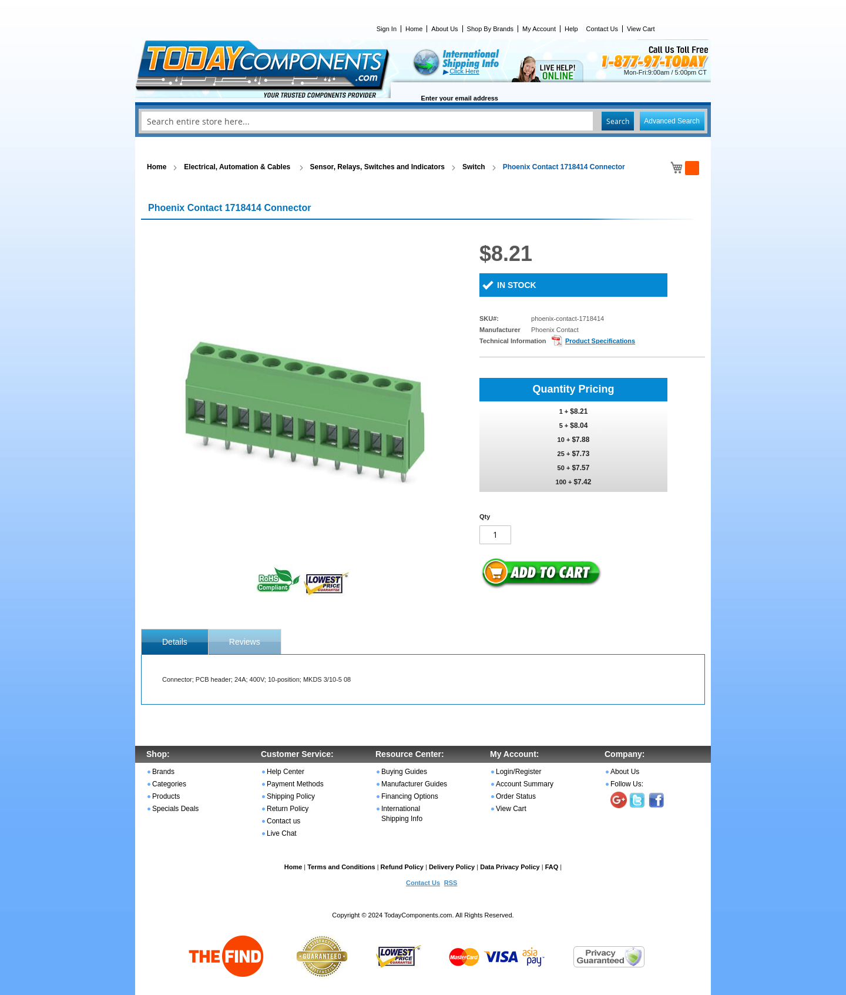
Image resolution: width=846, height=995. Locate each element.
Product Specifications (600, 340)
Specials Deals (175, 809)
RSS (451, 882)
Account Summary (524, 784)
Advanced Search (672, 121)
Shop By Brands (490, 28)
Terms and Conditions (341, 866)
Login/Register (518, 772)
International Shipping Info (401, 814)
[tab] (175, 642)
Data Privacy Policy (510, 866)
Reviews (244, 641)
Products (166, 796)
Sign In (387, 28)
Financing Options (409, 796)
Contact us (283, 821)
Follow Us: (626, 784)
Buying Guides (404, 772)
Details (174, 641)
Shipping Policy (291, 796)
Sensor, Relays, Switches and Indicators (377, 167)
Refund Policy (402, 866)
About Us (444, 28)
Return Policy (287, 809)
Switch (473, 167)
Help (571, 28)
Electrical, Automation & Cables (238, 167)
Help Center (285, 772)
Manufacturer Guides (414, 784)
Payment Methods (295, 784)
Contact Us (602, 28)
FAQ (552, 866)
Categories (169, 784)
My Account (539, 28)
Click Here (464, 71)
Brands (163, 772)
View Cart (640, 28)
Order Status (516, 796)
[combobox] (423, 121)
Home (413, 28)
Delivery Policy (452, 866)
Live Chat (282, 833)
